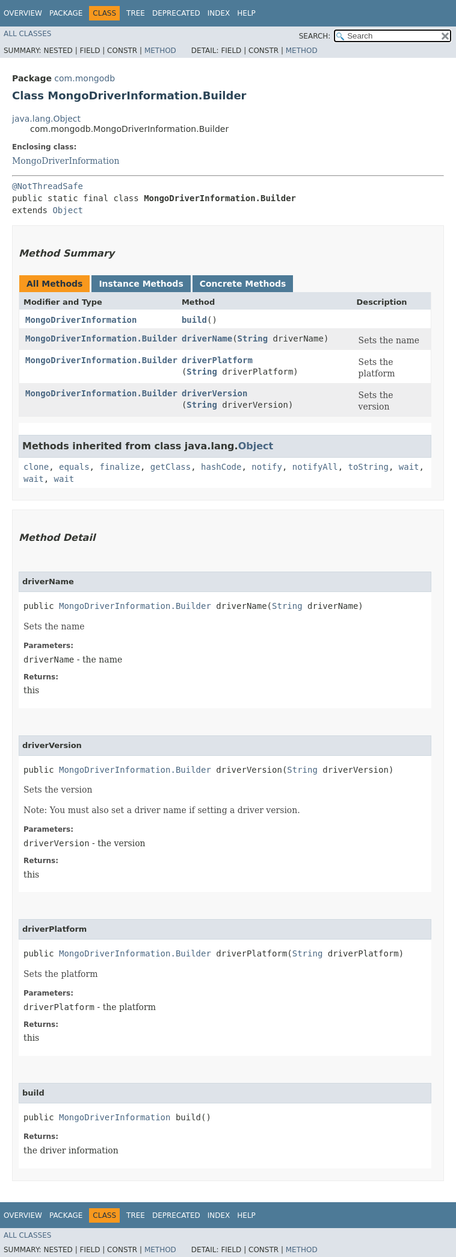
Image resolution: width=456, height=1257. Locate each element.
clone (36, 467)
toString (368, 467)
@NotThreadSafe (47, 186)
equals (74, 467)
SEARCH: (315, 36)
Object (67, 210)
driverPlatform (217, 360)
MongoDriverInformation (65, 161)
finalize (119, 467)
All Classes (27, 34)
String (253, 338)
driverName (207, 338)
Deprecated (176, 13)
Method (160, 50)
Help (246, 13)
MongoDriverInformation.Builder (101, 338)
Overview (23, 13)
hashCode (221, 467)
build (194, 320)
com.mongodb (84, 78)
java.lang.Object (46, 118)
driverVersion (215, 393)
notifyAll (315, 467)
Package (65, 13)
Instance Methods (141, 284)
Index (219, 13)
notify (266, 467)
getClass (170, 467)
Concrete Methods (243, 284)
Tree (135, 13)
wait (409, 467)
